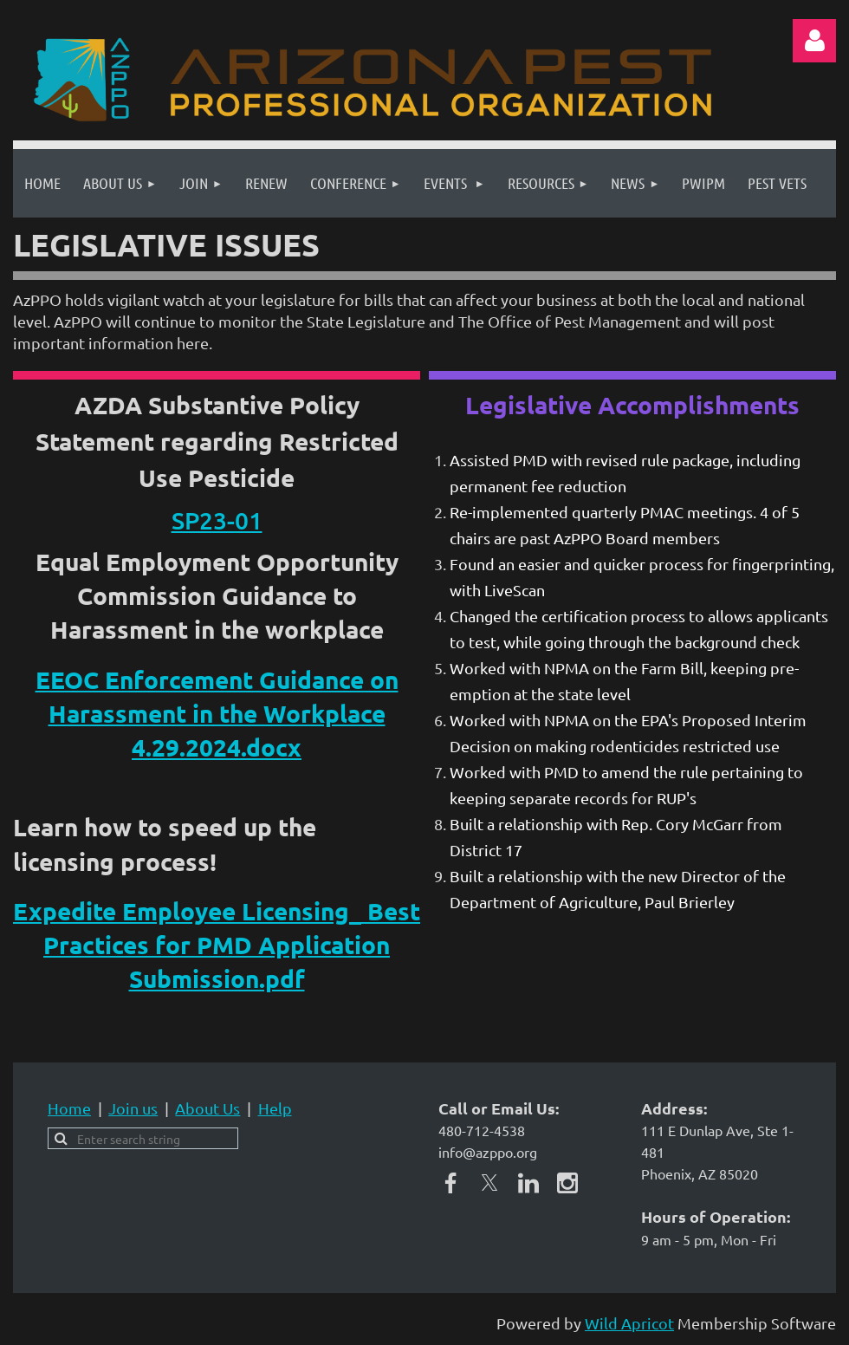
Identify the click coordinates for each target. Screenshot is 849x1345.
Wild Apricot (629, 1323)
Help (275, 1108)
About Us (207, 1108)
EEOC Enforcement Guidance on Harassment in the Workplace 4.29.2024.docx (217, 713)
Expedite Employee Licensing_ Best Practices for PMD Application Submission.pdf (216, 944)
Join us (133, 1108)
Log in (814, 40)
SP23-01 (217, 520)
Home (69, 1108)
